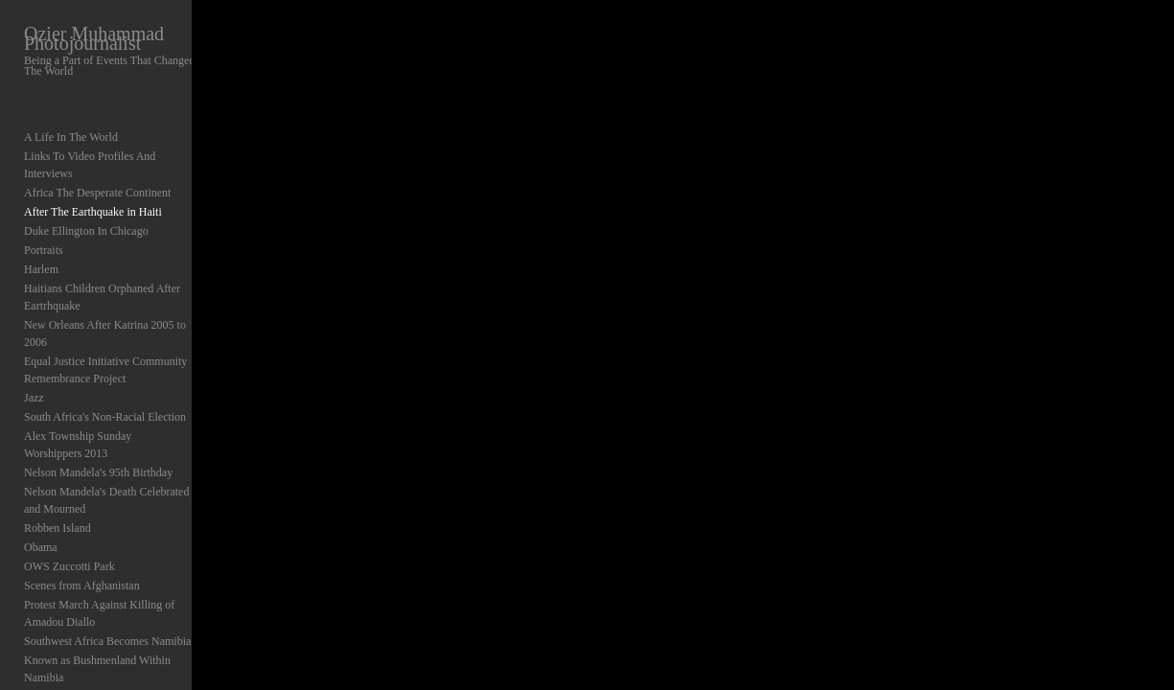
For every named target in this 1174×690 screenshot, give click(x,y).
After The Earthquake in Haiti (93, 184)
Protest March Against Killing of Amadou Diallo (120, 533)
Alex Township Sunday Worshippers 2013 (121, 373)
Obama (41, 467)
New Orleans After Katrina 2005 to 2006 (118, 280)
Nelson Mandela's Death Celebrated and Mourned (116, 420)
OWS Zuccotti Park (69, 487)
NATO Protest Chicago (77, 619)
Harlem (41, 241)
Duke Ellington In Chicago (86, 203)
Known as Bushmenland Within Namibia (118, 580)
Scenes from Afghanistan (82, 506)
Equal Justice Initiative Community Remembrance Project (105, 307)
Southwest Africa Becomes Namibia (107, 561)
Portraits (43, 222)
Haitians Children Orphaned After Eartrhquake (132, 260)
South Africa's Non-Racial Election (105, 354)
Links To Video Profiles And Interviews (115, 145)
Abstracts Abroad (64, 657)
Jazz (34, 335)
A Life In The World (71, 126)
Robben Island (57, 448)
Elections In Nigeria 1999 (83, 638)
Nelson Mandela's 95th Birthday (98, 393)
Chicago (43, 600)
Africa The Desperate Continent (97, 165)
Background (52, 676)
